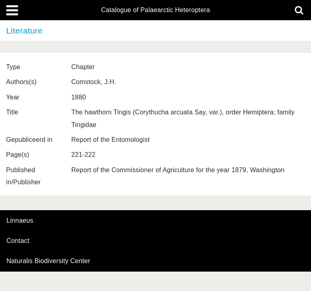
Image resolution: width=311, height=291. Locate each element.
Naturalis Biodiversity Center (48, 261)
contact (17, 240)
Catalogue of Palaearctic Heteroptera (155, 10)
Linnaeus (19, 220)
